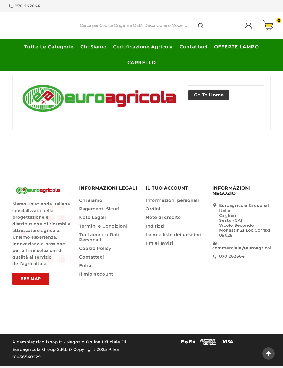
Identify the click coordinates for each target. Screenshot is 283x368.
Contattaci (91, 258)
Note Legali (92, 219)
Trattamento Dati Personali (99, 239)
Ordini (153, 210)
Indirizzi (155, 227)
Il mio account (96, 275)
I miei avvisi (159, 244)
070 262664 (232, 257)
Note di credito (163, 219)
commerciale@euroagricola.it (245, 249)
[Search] (200, 26)
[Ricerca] (134, 26)
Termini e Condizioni (103, 227)
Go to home (209, 96)
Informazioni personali (172, 202)
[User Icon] (254, 26)
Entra (85, 267)
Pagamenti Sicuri (99, 210)
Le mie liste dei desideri (173, 236)
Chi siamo (91, 202)
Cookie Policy (95, 250)
